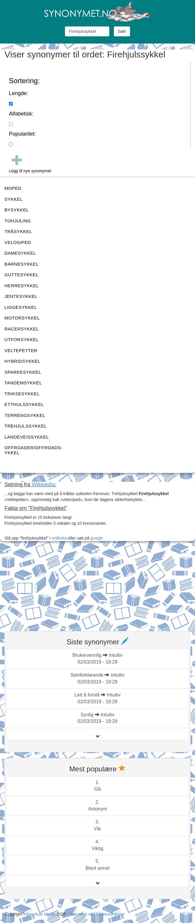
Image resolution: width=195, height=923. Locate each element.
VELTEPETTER (20, 350)
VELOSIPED (17, 242)
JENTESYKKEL (20, 296)
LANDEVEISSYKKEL (26, 436)
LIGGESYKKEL (20, 307)
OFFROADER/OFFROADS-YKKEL (33, 450)
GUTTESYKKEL (21, 274)
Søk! (122, 31)
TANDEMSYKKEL (23, 382)
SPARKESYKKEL (22, 372)
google (96, 538)
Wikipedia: (44, 484)
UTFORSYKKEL (21, 339)
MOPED (13, 188)
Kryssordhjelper (110, 914)
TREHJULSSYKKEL (25, 425)
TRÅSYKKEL (18, 231)
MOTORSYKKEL (22, 317)
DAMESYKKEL (20, 253)
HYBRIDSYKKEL (22, 361)
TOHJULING (17, 220)
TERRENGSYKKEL (24, 415)
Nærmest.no (80, 914)
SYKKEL (13, 199)
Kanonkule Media (40, 914)
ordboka (58, 538)
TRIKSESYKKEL (22, 393)
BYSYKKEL (16, 209)
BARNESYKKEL (21, 264)
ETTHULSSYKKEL (24, 404)
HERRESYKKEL (21, 285)
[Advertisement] (48, 587)
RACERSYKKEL (21, 328)
